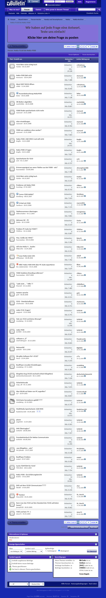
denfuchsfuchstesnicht (23, 376)
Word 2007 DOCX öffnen (25, 84)
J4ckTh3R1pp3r (21, 341)
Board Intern (23, 19)
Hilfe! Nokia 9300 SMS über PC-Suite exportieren (37, 265)
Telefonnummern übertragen (26, 211)
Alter (11, 548)
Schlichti (19, 431)
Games (38, 10)
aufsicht (19, 350)
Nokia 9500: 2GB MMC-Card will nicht (30, 139)
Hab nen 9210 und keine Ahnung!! (29, 319)
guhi (17, 295)
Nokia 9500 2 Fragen (23, 150)
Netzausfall (20, 347)
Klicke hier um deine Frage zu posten (53, 37)
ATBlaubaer (20, 258)
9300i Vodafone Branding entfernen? (29, 273)
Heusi (18, 358)
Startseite (11, 13)
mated (18, 459)
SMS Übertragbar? (23, 428)
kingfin (18, 141)
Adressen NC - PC (22, 220)
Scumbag (19, 187)
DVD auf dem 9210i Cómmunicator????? (31, 485)
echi (17, 161)
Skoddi (18, 488)
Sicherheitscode (22, 382)
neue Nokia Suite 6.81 (27, 256)
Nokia (68, 19)
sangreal (19, 312)
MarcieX (19, 286)
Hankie (18, 67)
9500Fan (19, 231)
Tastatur (22, 495)
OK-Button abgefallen (24, 102)
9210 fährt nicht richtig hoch (26, 64)
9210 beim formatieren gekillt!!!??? (29, 400)
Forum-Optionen (74, 54)
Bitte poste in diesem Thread (57, 10)
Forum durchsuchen (89, 54)
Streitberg (19, 196)
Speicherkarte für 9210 (24, 159)
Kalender (24, 13)
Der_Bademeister (22, 267)
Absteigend (63, 551)
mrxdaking (19, 321)
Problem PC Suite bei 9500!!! (26, 229)
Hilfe (80, 2)
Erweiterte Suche (92, 13)
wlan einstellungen (23, 121)
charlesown (20, 304)
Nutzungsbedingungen (79, 584)
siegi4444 (19, 422)
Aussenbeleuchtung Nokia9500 (30, 93)
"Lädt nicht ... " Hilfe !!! (24, 284)
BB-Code (82, 560)
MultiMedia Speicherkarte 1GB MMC (29, 409)
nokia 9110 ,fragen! (23, 310)
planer (18, 420)
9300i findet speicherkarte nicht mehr (30, 110)
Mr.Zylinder (20, 450)
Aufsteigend (50, 551)
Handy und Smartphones (53, 19)
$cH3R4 (18, 332)
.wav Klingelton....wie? (24, 448)
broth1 (18, 477)
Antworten (69, 59)
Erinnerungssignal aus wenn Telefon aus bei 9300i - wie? (36, 167)
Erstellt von (18, 59)
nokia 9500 (20, 330)
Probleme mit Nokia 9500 (25, 185)
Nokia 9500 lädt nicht (24, 75)
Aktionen (32, 13)
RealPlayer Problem (23, 457)
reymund (19, 113)
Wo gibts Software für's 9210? (27, 356)
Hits (69, 61)
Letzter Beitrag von (83, 59)
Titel (11, 59)
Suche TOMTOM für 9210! (26, 466)
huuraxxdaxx (20, 170)
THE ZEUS (19, 468)
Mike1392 (19, 249)
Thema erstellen (18, 46)
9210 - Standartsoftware (25, 301)
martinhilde (20, 104)
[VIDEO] (82, 568)
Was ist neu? (14, 10)
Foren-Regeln (84, 574)
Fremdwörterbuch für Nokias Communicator (32, 437)
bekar (18, 96)
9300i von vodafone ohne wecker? (29, 130)
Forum (27, 10)
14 (71, 477)
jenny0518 (19, 507)
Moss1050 (19, 497)
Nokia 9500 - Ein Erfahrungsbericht (29, 475)
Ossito (18, 222)
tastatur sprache (22, 293)
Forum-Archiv (36, 19)
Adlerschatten (21, 214)
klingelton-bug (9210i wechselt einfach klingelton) (34, 374)
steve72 (19, 514)
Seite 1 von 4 (71, 46)
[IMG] (81, 565)
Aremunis (19, 77)
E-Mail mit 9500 (24, 203)
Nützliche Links (42, 13)
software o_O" (21, 338)
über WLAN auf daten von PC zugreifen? (31, 391)
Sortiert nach (30, 548)
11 (71, 321)
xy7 (17, 394)
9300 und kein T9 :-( (23, 512)
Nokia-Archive (78, 19)
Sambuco (19, 205)
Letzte (94, 47)
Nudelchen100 (21, 412)
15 (71, 411)
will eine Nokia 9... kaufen (25, 247)
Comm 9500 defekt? (26, 194)
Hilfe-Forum (65, 584)
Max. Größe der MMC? (24, 238)
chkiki (18, 86)
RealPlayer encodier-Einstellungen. (29, 365)
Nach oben (93, 527)
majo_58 (19, 385)
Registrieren (91, 2)
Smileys (82, 563)
